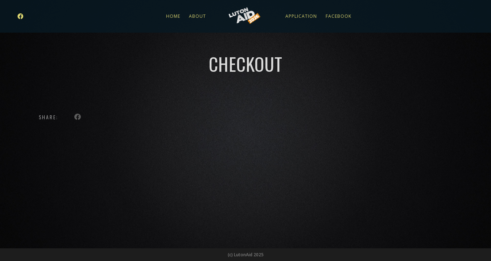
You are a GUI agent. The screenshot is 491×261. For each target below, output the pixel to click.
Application (301, 16)
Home (173, 16)
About (197, 16)
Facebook (338, 16)
